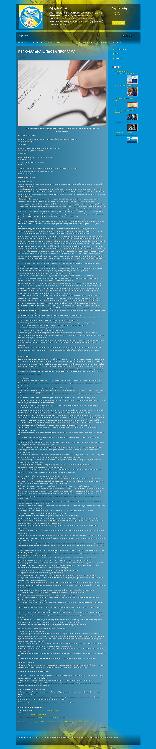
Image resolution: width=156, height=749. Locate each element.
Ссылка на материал (52, 710)
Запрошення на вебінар (123, 122)
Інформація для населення (37, 714)
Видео (117, 54)
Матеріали (53, 43)
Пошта (118, 58)
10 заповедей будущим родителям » (77, 722)
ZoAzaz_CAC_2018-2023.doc (46, 717)
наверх (103, 727)
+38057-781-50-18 (118, 23)
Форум (117, 43)
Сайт (21, 43)
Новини (101, 43)
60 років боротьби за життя (124, 85)
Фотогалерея (120, 49)
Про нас (36, 43)
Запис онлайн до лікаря (77, 43)
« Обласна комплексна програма (51, 722)
